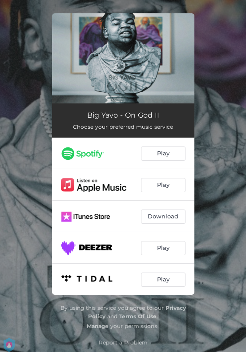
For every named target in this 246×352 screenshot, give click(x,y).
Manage (98, 326)
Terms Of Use (138, 316)
